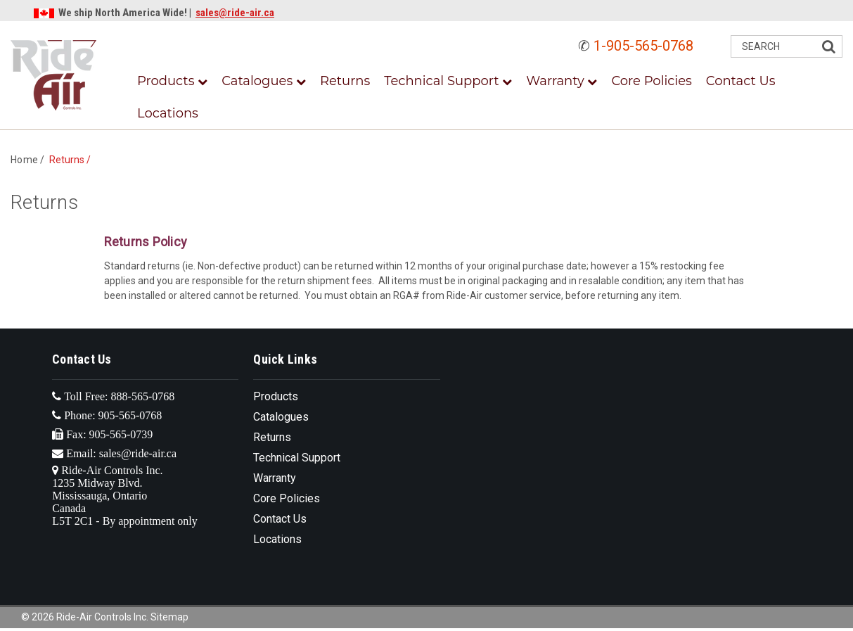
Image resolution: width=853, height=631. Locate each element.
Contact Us (741, 81)
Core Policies (651, 81)
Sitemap (169, 617)
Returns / (72, 159)
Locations (167, 113)
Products (172, 81)
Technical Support (448, 81)
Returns (345, 81)
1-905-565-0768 (643, 45)
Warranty (561, 81)
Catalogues (264, 81)
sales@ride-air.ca (234, 12)
